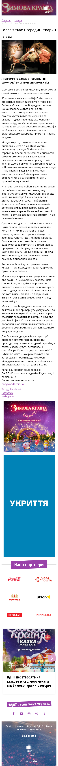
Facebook (7, 392)
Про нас (21, 729)
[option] (29, 426)
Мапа (49, 726)
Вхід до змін (29, 735)
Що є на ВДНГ (35, 726)
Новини (18, 20)
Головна (6, 20)
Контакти (35, 729)
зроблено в (29, 761)
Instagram (8, 396)
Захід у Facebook (11, 389)
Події (8, 726)
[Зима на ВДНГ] (47, 8)
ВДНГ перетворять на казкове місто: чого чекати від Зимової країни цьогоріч (29, 681)
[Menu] (5, 8)
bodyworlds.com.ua (13, 384)
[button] (6, 658)
